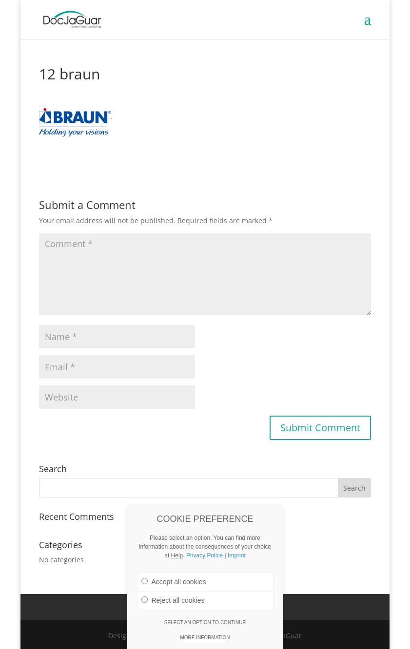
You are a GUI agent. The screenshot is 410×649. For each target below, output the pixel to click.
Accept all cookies (173, 582)
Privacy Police (204, 555)
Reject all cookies (173, 600)
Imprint (237, 555)
